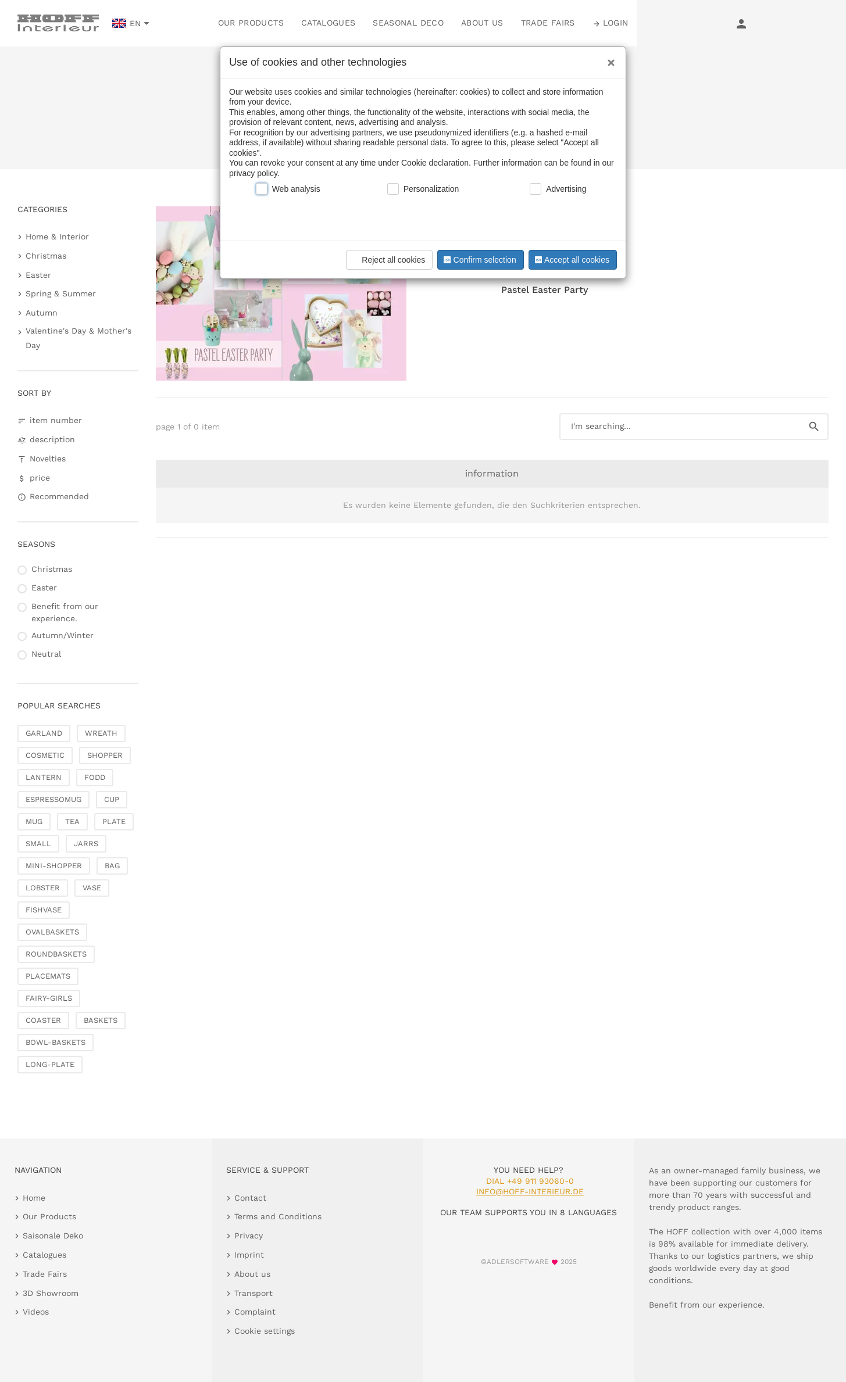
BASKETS (100, 1020)
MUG (34, 821)
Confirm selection (478, 259)
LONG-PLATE (50, 1064)
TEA (72, 821)
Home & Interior (57, 236)
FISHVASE (44, 909)
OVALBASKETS (52, 932)
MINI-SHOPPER (54, 865)
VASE (92, 887)
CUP (111, 799)
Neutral (46, 653)
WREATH (101, 733)
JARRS (86, 843)
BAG (112, 865)
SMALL (38, 843)
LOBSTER (43, 887)
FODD (94, 777)
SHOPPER (105, 755)
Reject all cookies (387, 259)
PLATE (114, 821)
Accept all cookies (571, 259)
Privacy (248, 1235)
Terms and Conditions (278, 1216)
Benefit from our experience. (64, 612)
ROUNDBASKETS (56, 954)
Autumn (42, 312)
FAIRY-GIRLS (49, 998)
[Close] (608, 59)
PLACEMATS (48, 976)
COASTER (43, 1020)
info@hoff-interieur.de (530, 1191)
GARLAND (44, 733)
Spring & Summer (61, 293)
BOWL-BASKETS (55, 1042)
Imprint (249, 1254)
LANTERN (44, 777)
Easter (38, 275)
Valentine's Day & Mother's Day (78, 338)
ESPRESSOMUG (53, 799)
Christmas (46, 255)
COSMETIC (45, 755)
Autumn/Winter (62, 635)
